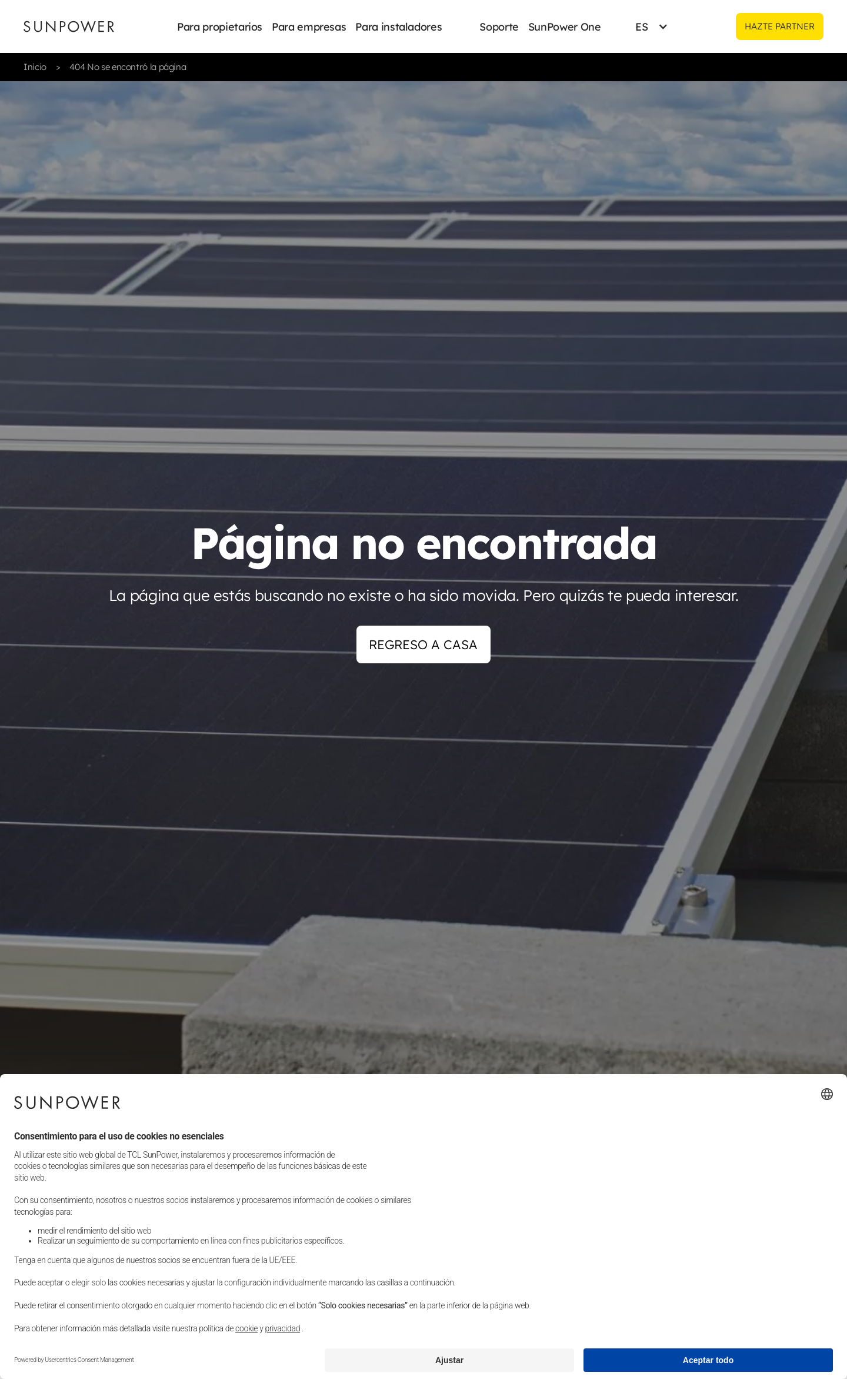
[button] (219, 26)
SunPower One (564, 27)
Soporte (498, 27)
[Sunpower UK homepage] (69, 26)
